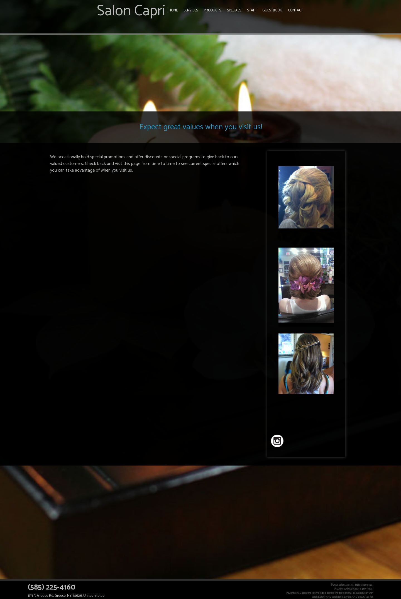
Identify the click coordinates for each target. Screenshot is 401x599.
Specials (234, 10)
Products (212, 10)
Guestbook (272, 10)
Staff (251, 10)
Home (173, 10)
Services (191, 10)
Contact (295, 10)
